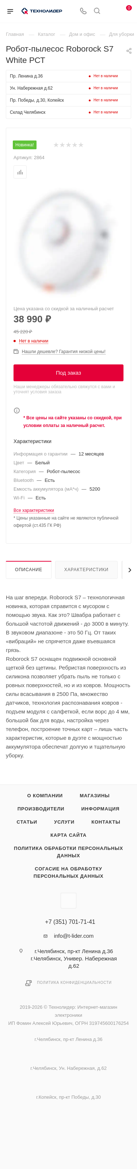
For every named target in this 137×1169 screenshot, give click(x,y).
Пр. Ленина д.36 (26, 76)
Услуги (64, 822)
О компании (45, 795)
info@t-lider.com (74, 936)
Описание (28, 569)
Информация (100, 809)
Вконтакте (68, 900)
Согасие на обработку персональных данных (68, 872)
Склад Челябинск (27, 112)
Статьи (27, 822)
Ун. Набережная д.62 (31, 88)
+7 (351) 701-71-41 (70, 922)
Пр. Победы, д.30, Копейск (37, 100)
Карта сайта (68, 835)
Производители (41, 809)
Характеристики (86, 569)
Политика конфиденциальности (74, 983)
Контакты (105, 822)
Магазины (95, 795)
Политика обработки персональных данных (68, 852)
